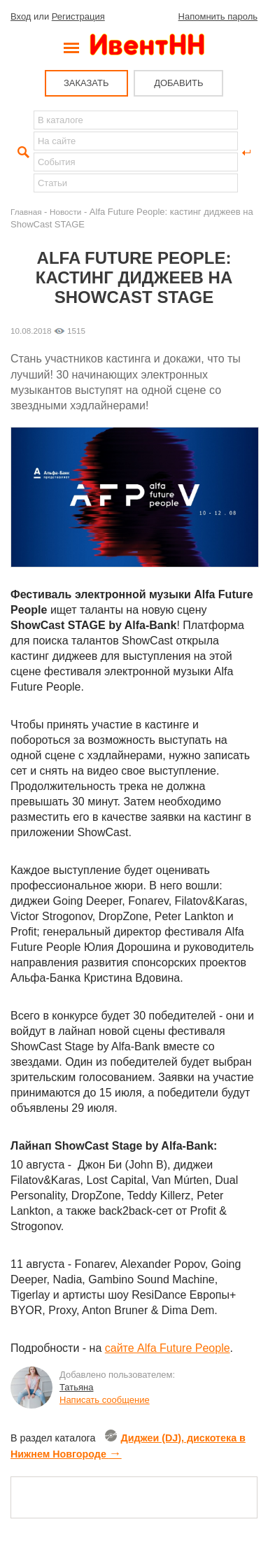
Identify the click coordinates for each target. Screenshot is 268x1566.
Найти (21, 153)
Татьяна (76, 1387)
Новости (65, 211)
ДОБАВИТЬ (178, 83)
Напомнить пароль (218, 16)
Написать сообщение (104, 1400)
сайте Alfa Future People (167, 1348)
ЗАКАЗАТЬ (86, 83)
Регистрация (78, 16)
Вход (20, 16)
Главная (25, 211)
